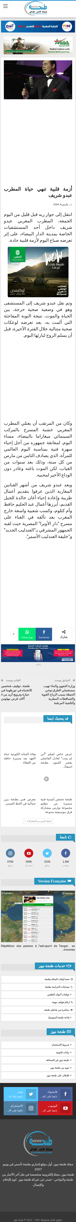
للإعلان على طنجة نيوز (58, 1075)
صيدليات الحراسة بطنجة (59, 987)
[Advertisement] (38, 141)
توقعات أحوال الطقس (58, 994)
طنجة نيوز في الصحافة (57, 1060)
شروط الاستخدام (60, 1044)
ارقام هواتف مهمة (62, 1002)
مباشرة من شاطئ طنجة (58, 1010)
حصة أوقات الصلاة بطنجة (59, 979)
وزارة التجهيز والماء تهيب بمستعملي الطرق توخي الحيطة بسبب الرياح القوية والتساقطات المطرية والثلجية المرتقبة (58, 694)
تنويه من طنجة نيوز (59, 1067)
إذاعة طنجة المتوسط (58, 1017)
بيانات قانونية (62, 1052)
